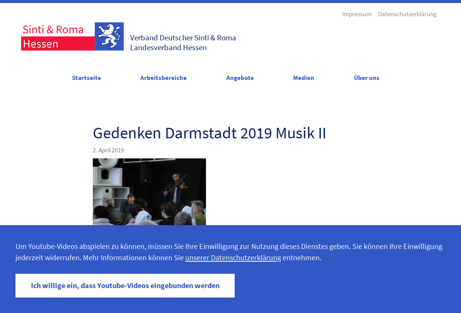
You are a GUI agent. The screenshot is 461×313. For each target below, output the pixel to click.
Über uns (367, 78)
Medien (303, 78)
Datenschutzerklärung (407, 14)
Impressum (357, 14)
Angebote (240, 78)
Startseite (86, 78)
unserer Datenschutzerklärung (233, 257)
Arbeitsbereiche (163, 78)
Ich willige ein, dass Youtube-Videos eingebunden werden (125, 285)
